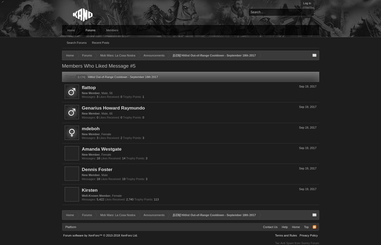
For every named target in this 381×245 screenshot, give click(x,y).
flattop (89, 87)
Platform (70, 227)
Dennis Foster (97, 169)
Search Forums (77, 42)
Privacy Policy (309, 235)
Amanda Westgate (102, 149)
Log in (307, 3)
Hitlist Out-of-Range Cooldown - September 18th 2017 (117, 76)
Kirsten (90, 190)
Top (306, 227)
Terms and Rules (286, 235)
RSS (314, 227)
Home (71, 30)
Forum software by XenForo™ (100, 235)
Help (285, 227)
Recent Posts (100, 42)
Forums (90, 30)
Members (112, 30)
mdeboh (91, 128)
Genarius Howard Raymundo (113, 108)
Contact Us (270, 227)
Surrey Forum (310, 243)
